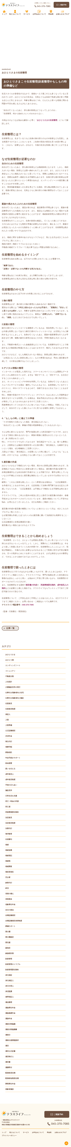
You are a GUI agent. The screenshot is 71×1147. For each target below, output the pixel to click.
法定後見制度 (10, 823)
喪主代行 (8, 741)
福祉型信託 (9, 872)
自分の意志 (9, 910)
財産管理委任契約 (12, 970)
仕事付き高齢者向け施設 (14, 698)
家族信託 (8, 752)
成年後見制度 (10, 779)
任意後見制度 (10, 709)
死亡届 (7, 807)
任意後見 (8, 703)
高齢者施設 (9, 1089)
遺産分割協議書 (11, 1029)
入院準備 (8, 725)
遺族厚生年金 (10, 1008)
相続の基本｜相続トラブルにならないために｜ (21, 244)
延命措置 (8, 763)
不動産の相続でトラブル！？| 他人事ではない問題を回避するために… (31, 247)
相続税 (7, 861)
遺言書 (7, 1062)
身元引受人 (9, 986)
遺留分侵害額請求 (12, 1040)
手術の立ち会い (11, 785)
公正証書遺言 (10, 731)
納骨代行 (8, 883)
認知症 (7, 948)
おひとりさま (10, 654)
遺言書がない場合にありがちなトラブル (18, 525)
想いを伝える (10, 769)
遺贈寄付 (8, 1067)
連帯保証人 (9, 997)
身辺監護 (8, 991)
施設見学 (8, 790)
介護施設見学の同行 (12, 687)
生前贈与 (8, 839)
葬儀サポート (10, 926)
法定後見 (8, 817)
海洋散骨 (8, 834)
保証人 (7, 714)
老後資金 (8, 899)
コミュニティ (10, 671)
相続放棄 (8, 850)
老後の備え (9, 894)
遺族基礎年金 (10, 1013)
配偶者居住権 (10, 1073)
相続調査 (8, 866)
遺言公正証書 (10, 1051)
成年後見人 (9, 774)
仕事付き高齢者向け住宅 (14, 693)
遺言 (7, 1046)
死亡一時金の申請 (12, 801)
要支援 (7, 942)
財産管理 (8, 959)
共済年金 (8, 736)
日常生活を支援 (11, 796)
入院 (7, 720)
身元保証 (8, 975)
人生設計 (8, 682)
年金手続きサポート (12, 758)
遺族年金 (8, 1018)
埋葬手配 (8, 747)
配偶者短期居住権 (12, 1078)
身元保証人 (9, 980)
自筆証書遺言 (10, 915)
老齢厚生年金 (10, 904)
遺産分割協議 (10, 1024)
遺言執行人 (9, 1057)
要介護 (7, 932)
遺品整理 (8, 1002)
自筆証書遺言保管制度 (13, 921)
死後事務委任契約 (12, 812)
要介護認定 (9, 937)
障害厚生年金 (10, 1084)
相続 (7, 845)
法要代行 (8, 828)
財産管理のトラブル (12, 964)
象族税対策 (9, 953)
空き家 (7, 877)
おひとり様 (9, 660)
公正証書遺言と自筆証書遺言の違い (16, 522)
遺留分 (7, 1035)
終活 (7, 888)
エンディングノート (12, 665)
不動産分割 (9, 676)
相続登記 (8, 855)
